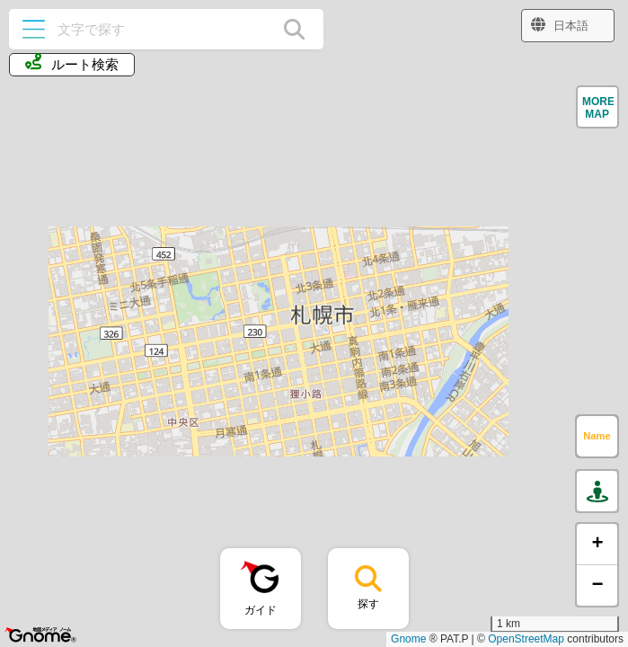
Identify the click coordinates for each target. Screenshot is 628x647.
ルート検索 (72, 63)
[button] (597, 107)
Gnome (408, 639)
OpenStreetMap (526, 639)
